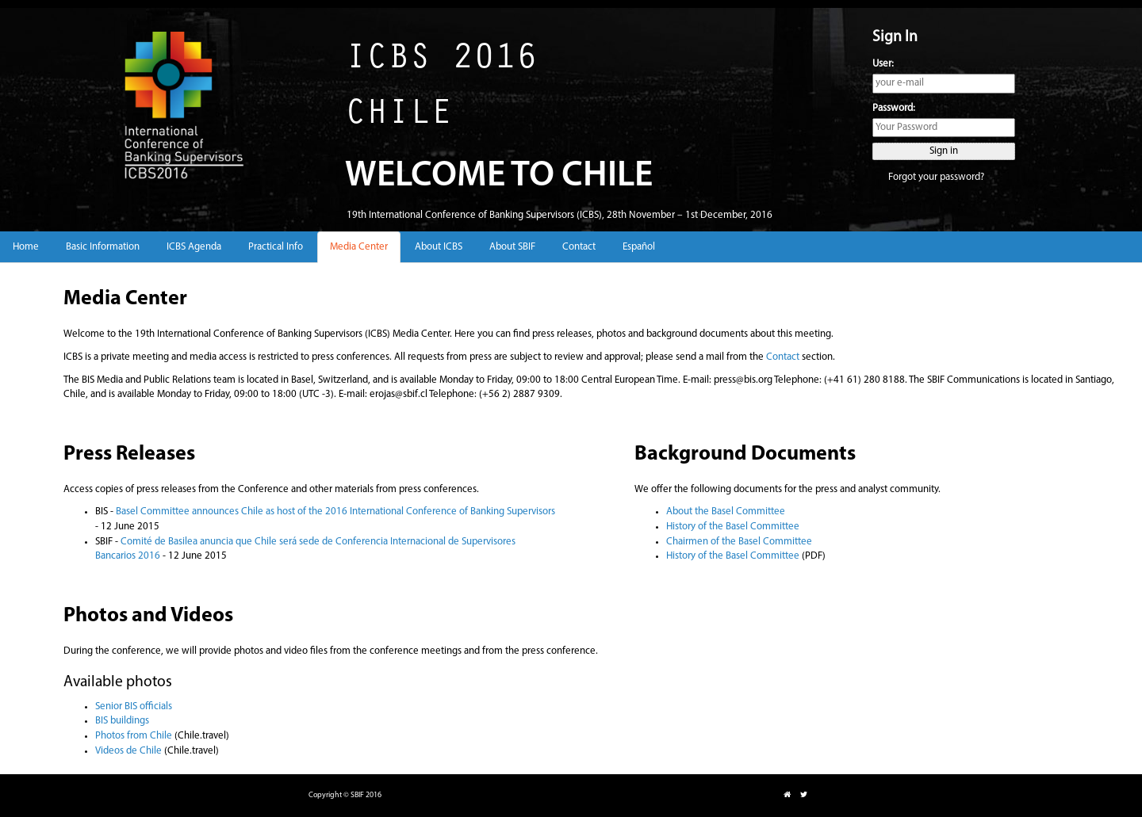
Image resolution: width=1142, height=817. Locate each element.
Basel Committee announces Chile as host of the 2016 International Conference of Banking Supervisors (335, 511)
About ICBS (438, 247)
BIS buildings (122, 721)
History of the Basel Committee (732, 526)
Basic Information (103, 247)
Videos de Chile (128, 751)
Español (639, 247)
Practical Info (275, 247)
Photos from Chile (133, 736)
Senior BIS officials (133, 706)
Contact (579, 247)
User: (883, 64)
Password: (893, 108)
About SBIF (512, 247)
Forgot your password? (936, 177)
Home (26, 247)
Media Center (359, 247)
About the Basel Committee (725, 511)
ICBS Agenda (194, 247)
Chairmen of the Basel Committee (739, 541)
